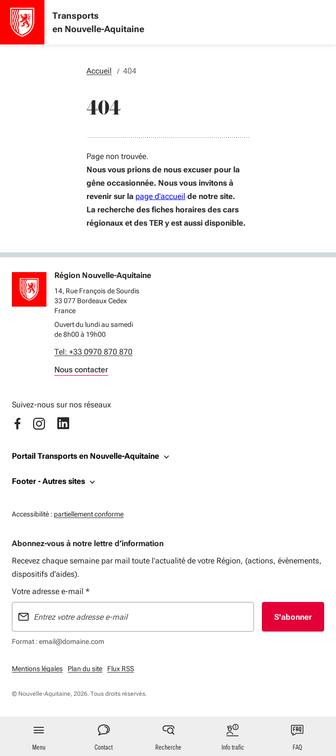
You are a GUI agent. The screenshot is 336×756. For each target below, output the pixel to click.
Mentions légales (37, 669)
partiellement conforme (89, 513)
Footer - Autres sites (48, 481)
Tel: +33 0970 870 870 (93, 352)
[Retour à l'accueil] (29, 289)
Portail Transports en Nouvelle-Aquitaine (85, 456)
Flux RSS (120, 669)
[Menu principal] (38, 736)
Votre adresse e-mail (50, 591)
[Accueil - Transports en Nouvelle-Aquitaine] (22, 22)
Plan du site (85, 669)
